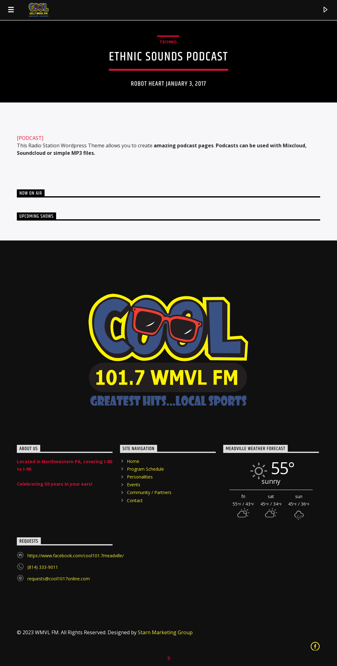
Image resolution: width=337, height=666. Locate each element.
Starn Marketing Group (165, 632)
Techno (168, 42)
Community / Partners (149, 492)
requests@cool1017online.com (58, 579)
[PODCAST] (30, 138)
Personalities (140, 477)
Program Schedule (145, 469)
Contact (135, 500)
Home (133, 461)
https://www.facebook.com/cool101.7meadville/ (75, 556)
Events (133, 485)
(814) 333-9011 (42, 567)
